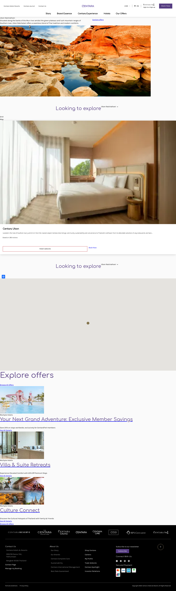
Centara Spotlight (92, 567)
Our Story (54, 550)
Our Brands (55, 555)
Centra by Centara (97, 532)
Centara (81, 532)
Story (48, 13)
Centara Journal (29, 6)
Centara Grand (64, 532)
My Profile (89, 559)
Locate (3, 276)
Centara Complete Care (60, 559)
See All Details (6, 430)
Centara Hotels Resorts (12, 6)
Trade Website (91, 563)
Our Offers (121, 13)
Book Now (165, 6)
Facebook (117, 561)
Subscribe (122, 551)
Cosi (113, 532)
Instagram (121, 561)
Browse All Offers (7, 385)
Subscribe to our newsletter (127, 547)
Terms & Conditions (11, 585)
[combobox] (108, 106)
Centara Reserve (19, 532)
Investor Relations (92, 571)
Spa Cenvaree (136, 532)
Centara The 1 (161, 532)
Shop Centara (90, 550)
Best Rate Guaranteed (60, 571)
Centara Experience (88, 13)
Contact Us (42, 6)
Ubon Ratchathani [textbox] (108, 107)
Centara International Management (65, 567)
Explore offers (98, 20)
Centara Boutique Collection (45, 532)
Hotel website (45, 249)
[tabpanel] (88, 61)
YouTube (129, 561)
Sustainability (57, 563)
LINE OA (125, 561)
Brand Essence (64, 13)
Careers (88, 555)
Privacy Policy (24, 585)
